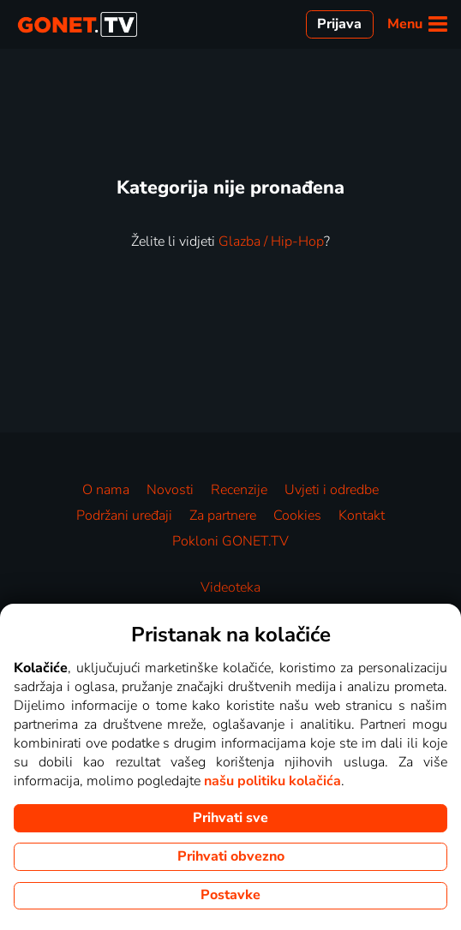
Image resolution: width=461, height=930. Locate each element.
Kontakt (361, 515)
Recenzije (239, 489)
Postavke (230, 894)
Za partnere (222, 515)
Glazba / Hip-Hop (271, 241)
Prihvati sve (230, 817)
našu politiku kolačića (272, 781)
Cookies (297, 515)
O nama (105, 489)
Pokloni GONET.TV (230, 541)
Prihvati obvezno (230, 856)
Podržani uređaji (124, 515)
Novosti (170, 489)
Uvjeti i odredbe (331, 489)
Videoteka (230, 587)
